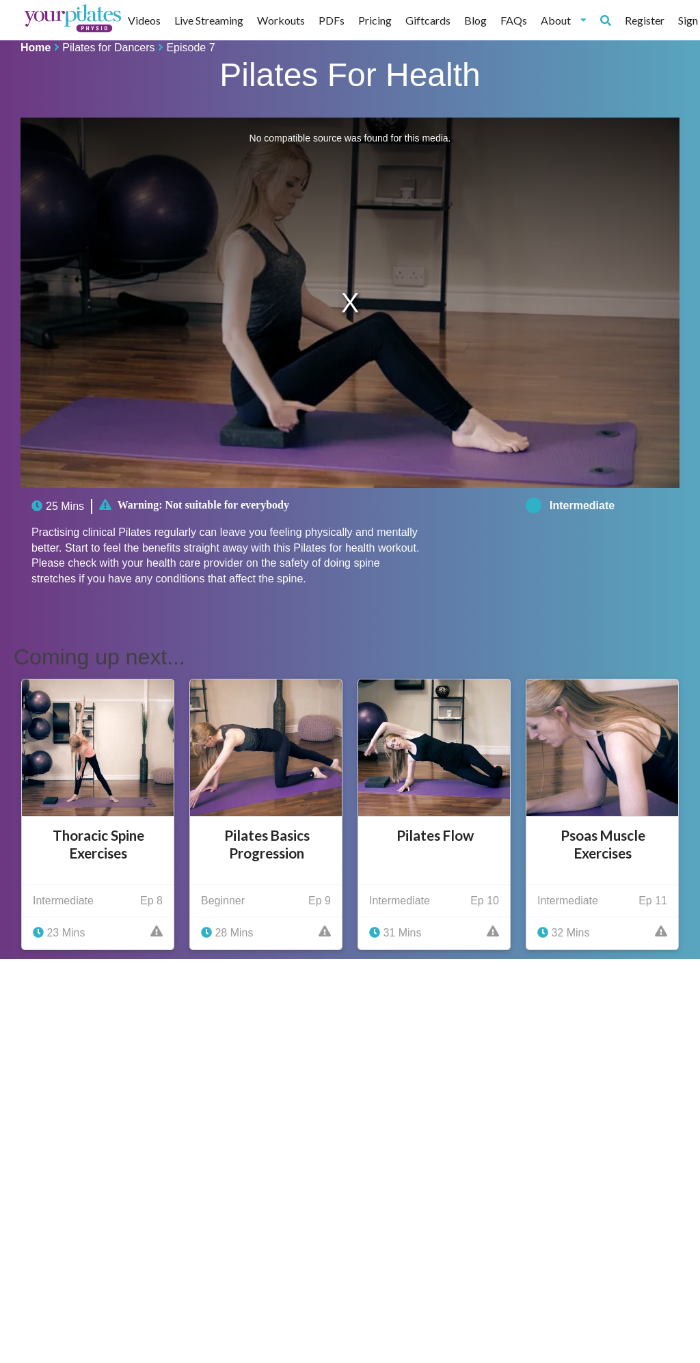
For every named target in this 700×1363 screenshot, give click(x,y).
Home (36, 47)
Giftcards (427, 20)
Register (644, 20)
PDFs (332, 20)
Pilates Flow (435, 835)
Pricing (375, 20)
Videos (144, 20)
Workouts (281, 20)
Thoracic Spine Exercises (98, 844)
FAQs (513, 20)
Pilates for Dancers (108, 47)
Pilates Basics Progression (267, 844)
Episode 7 (190, 47)
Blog (475, 20)
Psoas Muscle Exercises (603, 844)
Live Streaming (208, 20)
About (564, 20)
